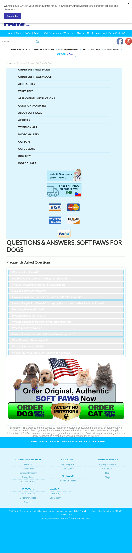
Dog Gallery (55, 498)
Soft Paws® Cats (28, 493)
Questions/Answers (32, 105)
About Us (28, 464)
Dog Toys (24, 156)
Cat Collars (26, 149)
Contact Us (107, 469)
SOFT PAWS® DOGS (44, 49)
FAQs (28, 33)
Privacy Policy (28, 477)
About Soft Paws (30, 113)
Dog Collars (27, 163)
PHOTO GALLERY (91, 49)
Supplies (28, 502)
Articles (38, 33)
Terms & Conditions (28, 473)
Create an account (97, 33)
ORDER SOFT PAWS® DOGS (35, 77)
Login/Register (67, 464)
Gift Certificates (52, 33)
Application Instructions (36, 98)
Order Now (65, 56)
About (19, 33)
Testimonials (111, 49)
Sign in (81, 33)
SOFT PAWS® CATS (20, 49)
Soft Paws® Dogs (28, 498)
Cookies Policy (28, 481)
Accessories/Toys (68, 49)
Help (107, 473)
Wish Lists (68, 33)
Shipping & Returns (107, 464)
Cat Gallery (55, 493)
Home (10, 33)
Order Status (68, 469)
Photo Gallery (28, 134)
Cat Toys (24, 141)
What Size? (25, 91)
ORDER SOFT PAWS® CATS (34, 69)
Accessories (26, 84)
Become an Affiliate (68, 481)
